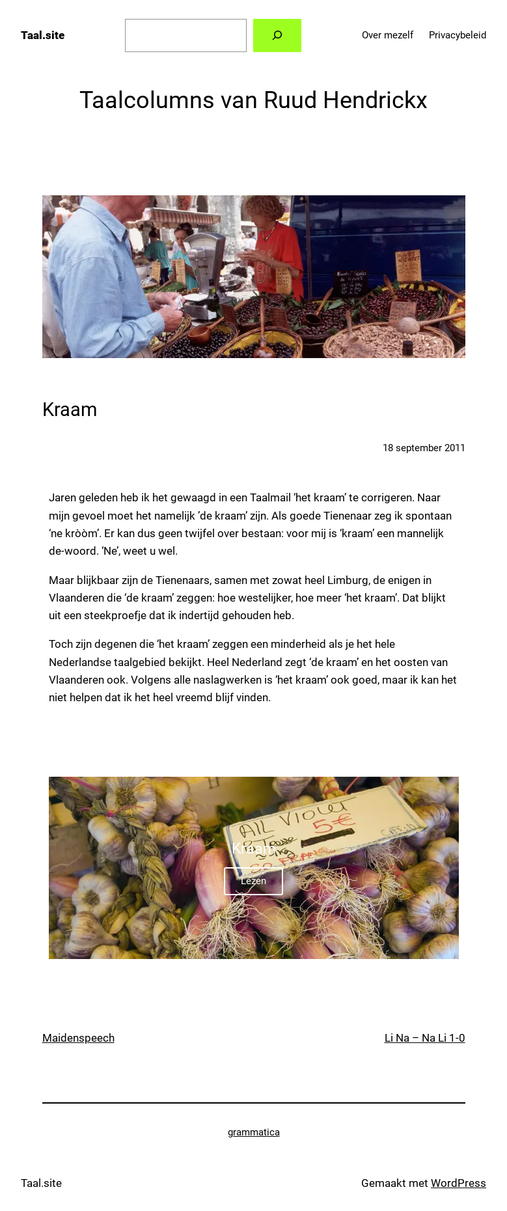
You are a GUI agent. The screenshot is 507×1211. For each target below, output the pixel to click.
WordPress (458, 1183)
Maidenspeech (78, 1037)
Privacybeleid (457, 35)
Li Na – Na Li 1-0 (425, 1037)
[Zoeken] (277, 35)
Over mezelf (387, 35)
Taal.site (42, 35)
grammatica (254, 1132)
